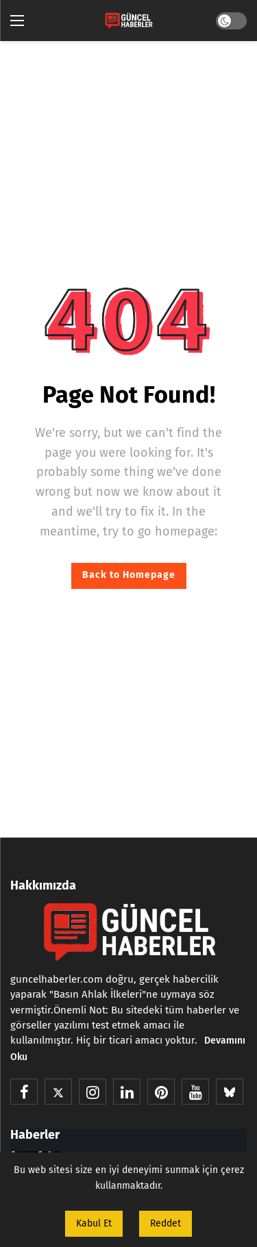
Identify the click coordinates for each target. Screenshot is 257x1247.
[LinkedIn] (126, 1092)
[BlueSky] (229, 1092)
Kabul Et (94, 1223)
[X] (58, 1092)
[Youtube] (195, 1092)
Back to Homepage (128, 575)
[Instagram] (92, 1092)
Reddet (165, 1223)
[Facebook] (24, 1092)
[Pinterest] (161, 1092)
